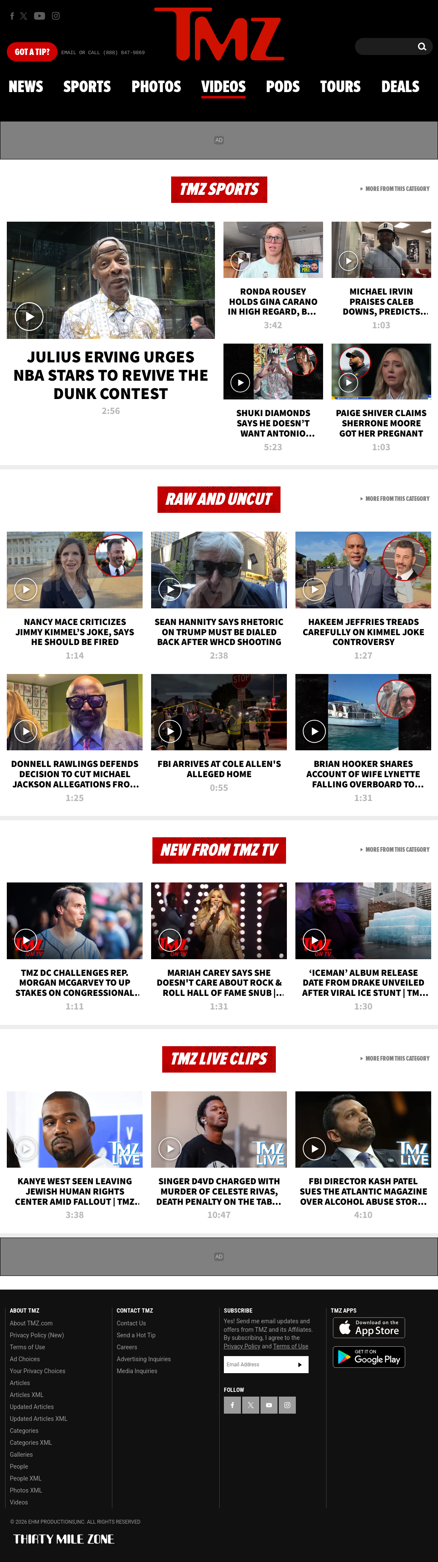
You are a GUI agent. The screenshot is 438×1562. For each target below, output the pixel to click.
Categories (24, 1430)
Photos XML (26, 1490)
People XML (26, 1478)
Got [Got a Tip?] (32, 52)
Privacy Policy (242, 1346)
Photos (156, 87)
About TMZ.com (31, 1323)
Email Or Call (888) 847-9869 (103, 53)
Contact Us (131, 1323)
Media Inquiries (137, 1371)
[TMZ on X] (25, 16)
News (26, 87)
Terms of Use (27, 1347)
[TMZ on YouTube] (269, 1405)
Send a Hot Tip (136, 1335)
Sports (87, 87)
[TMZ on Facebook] (12, 16)
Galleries (21, 1454)
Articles (20, 1383)
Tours (340, 87)
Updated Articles (32, 1406)
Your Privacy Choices (38, 1371)
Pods (283, 87)
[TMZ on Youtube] (40, 15)
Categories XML (31, 1442)
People (19, 1466)
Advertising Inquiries (144, 1359)
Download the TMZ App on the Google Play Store (369, 1357)
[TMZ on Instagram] (56, 16)
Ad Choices (25, 1359)
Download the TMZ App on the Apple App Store (369, 1328)
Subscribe (300, 1364)
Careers (127, 1347)
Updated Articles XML (38, 1418)
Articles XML (27, 1394)
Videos (223, 87)
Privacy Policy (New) (37, 1335)
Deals (400, 87)
